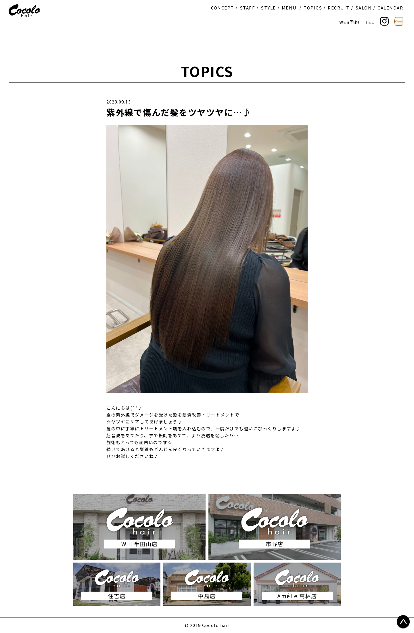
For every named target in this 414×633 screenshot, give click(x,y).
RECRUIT (339, 8)
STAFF (247, 8)
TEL (369, 22)
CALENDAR (390, 8)
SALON (363, 8)
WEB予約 (349, 22)
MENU (289, 8)
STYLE (268, 8)
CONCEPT (222, 8)
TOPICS (313, 8)
